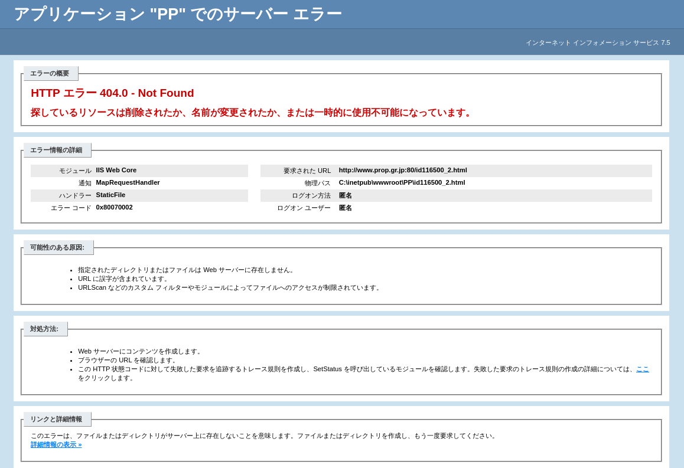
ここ (642, 368)
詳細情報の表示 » (56, 444)
